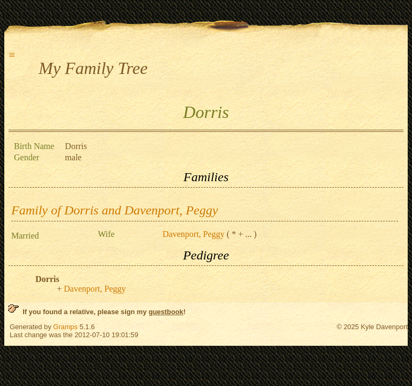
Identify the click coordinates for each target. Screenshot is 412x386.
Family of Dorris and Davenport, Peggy (114, 210)
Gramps (65, 327)
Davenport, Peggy (194, 234)
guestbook (166, 312)
